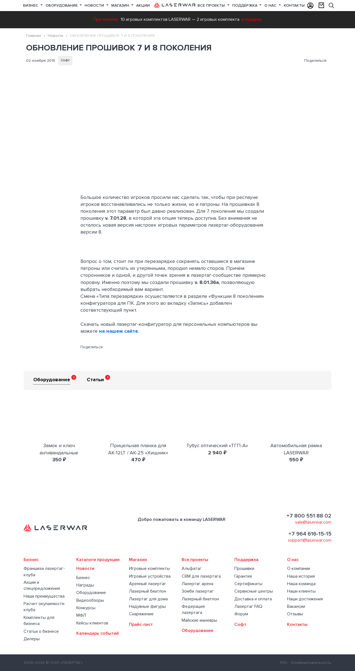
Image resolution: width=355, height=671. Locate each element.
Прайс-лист (141, 624)
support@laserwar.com (309, 540)
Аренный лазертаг (147, 584)
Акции (143, 5)
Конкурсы (85, 608)
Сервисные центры (253, 591)
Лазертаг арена (197, 584)
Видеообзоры (90, 600)
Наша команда (301, 584)
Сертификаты (248, 584)
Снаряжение (141, 614)
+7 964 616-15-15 (309, 534)
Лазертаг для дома (148, 599)
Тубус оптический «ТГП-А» (217, 445)
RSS (283, 662)
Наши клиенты (301, 591)
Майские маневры (199, 620)
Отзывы (295, 614)
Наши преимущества (44, 596)
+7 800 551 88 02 (308, 516)
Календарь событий (97, 633)
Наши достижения (305, 599)
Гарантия (243, 576)
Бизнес (31, 5)
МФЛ (81, 615)
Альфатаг (192, 568)
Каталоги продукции (98, 559)
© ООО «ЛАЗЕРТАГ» (64, 662)
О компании (298, 568)
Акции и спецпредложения (42, 585)
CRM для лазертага (201, 576)
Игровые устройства (150, 576)
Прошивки (244, 568)
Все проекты (195, 559)
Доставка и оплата (253, 599)
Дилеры (32, 639)
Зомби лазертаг (198, 591)
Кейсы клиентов (92, 623)
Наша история (301, 576)
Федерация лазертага (193, 609)
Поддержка (245, 5)
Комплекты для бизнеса (39, 620)
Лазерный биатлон (147, 591)
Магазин (120, 5)
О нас (271, 5)
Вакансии (296, 606)
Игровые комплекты (149, 568)
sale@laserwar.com (313, 522)
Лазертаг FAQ (248, 606)
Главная (33, 35)
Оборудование (62, 5)
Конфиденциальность (311, 662)
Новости (95, 5)
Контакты (294, 5)
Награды (85, 585)
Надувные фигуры (147, 606)
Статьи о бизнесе (41, 631)
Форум (241, 614)
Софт (65, 60)
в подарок (252, 19)
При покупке (105, 19)
